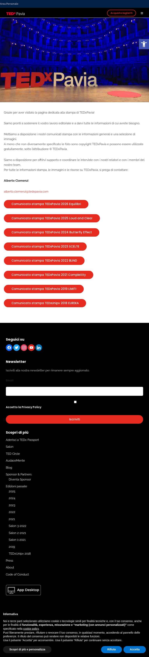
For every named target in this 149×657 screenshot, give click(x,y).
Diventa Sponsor (20, 479)
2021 (12, 519)
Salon (9, 446)
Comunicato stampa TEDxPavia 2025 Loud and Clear (52, 218)
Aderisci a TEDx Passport (22, 440)
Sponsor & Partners (19, 474)
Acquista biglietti (121, 13)
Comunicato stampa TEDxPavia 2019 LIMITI (43, 289)
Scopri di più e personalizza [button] (27, 649)
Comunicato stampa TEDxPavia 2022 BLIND (44, 260)
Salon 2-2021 (17, 533)
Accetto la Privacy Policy (23, 407)
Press (9, 560)
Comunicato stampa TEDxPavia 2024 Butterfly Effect (51, 232)
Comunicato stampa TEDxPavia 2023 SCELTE (45, 246)
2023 (12, 505)
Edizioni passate (16, 486)
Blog (9, 467)
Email (9, 380)
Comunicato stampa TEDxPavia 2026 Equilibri (46, 204)
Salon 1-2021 (17, 540)
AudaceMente (15, 460)
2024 (12, 498)
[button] (144, 44)
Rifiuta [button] (111, 649)
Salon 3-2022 (17, 526)
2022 (12, 512)
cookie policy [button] (31, 628)
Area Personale (9, 3)
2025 (12, 491)
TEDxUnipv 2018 (20, 553)
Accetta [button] (135, 649)
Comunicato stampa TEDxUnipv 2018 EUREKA (45, 303)
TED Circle (13, 453)
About (10, 567)
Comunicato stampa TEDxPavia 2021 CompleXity (48, 275)
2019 (12, 547)
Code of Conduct (17, 574)
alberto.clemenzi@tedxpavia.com (26, 191)
